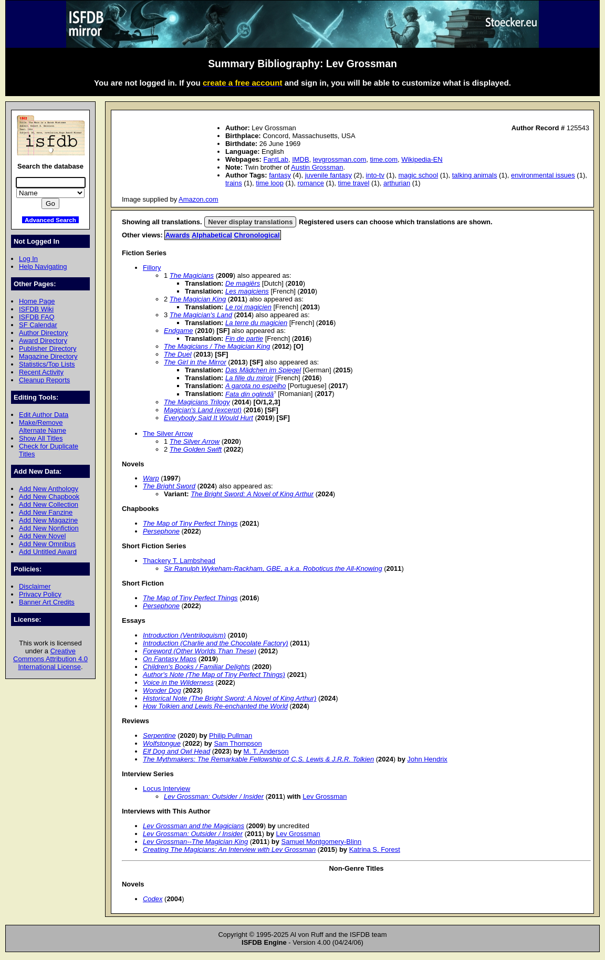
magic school (419, 175)
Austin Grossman (317, 167)
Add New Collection (48, 504)
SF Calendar (38, 325)
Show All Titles (41, 438)
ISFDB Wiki (36, 309)
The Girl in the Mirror (195, 362)
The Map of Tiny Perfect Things (190, 523)
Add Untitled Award (48, 552)
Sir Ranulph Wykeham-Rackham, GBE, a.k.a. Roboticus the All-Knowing (273, 568)
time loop (270, 183)
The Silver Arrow (168, 433)
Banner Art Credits (47, 602)
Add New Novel (42, 536)
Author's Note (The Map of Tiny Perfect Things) (214, 675)
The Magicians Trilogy (197, 402)
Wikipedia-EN (421, 159)
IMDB (300, 159)
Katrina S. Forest (374, 849)
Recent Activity (41, 372)
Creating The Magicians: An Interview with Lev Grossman (229, 849)
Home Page (37, 301)
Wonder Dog (162, 690)
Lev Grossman (324, 796)
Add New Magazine (48, 520)
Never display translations (250, 222)
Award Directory (43, 341)
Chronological (257, 235)
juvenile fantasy (328, 175)
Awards (177, 235)
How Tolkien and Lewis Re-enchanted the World (215, 706)
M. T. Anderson (266, 751)
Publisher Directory (47, 348)
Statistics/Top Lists (47, 364)
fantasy (280, 175)
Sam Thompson (238, 743)
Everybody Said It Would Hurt (208, 418)
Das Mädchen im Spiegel (263, 370)
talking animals (474, 175)
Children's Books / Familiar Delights (196, 667)
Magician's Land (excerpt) (203, 410)
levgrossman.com (340, 159)
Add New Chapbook (49, 496)
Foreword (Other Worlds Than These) (199, 651)
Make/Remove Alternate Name (42, 426)
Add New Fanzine (45, 512)
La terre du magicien (256, 323)
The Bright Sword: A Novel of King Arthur (252, 494)
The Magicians (192, 275)
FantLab (275, 159)
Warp (151, 478)
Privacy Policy (40, 594)
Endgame (178, 331)
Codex (152, 899)
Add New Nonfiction (49, 528)
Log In (28, 259)
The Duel (178, 354)
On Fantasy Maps (169, 659)
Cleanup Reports (44, 380)
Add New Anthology (48, 489)
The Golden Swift (196, 449)
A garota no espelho (255, 386)
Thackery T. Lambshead (179, 561)
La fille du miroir (249, 378)
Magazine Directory (48, 356)
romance (311, 183)
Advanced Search (50, 219)
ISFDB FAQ (37, 317)
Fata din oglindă (249, 394)
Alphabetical (212, 235)
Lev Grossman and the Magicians (193, 826)
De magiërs (242, 283)
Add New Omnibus (47, 544)
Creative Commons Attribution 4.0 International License (50, 659)
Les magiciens (247, 291)
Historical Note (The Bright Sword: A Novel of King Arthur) (229, 698)
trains (233, 183)
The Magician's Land (201, 315)
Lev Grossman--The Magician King (195, 842)
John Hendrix (427, 759)
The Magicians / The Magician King (217, 346)
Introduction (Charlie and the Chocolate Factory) (215, 643)
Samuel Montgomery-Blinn (321, 842)
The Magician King (198, 299)
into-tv (375, 175)
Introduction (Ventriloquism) (184, 635)
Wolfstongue (162, 743)
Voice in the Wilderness (178, 682)
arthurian (396, 183)
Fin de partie (244, 338)
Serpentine (159, 735)
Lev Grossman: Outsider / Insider (214, 796)
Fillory (152, 268)
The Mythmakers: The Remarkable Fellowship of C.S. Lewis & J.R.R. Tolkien (258, 759)
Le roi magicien (248, 307)
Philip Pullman (230, 735)
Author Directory (43, 333)
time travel (354, 183)
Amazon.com (198, 199)
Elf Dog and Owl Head (176, 751)
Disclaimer (34, 586)
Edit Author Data (43, 415)
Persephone (161, 531)
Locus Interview (166, 788)
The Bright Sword (169, 486)
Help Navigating (43, 266)
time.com (384, 159)
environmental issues (543, 175)
